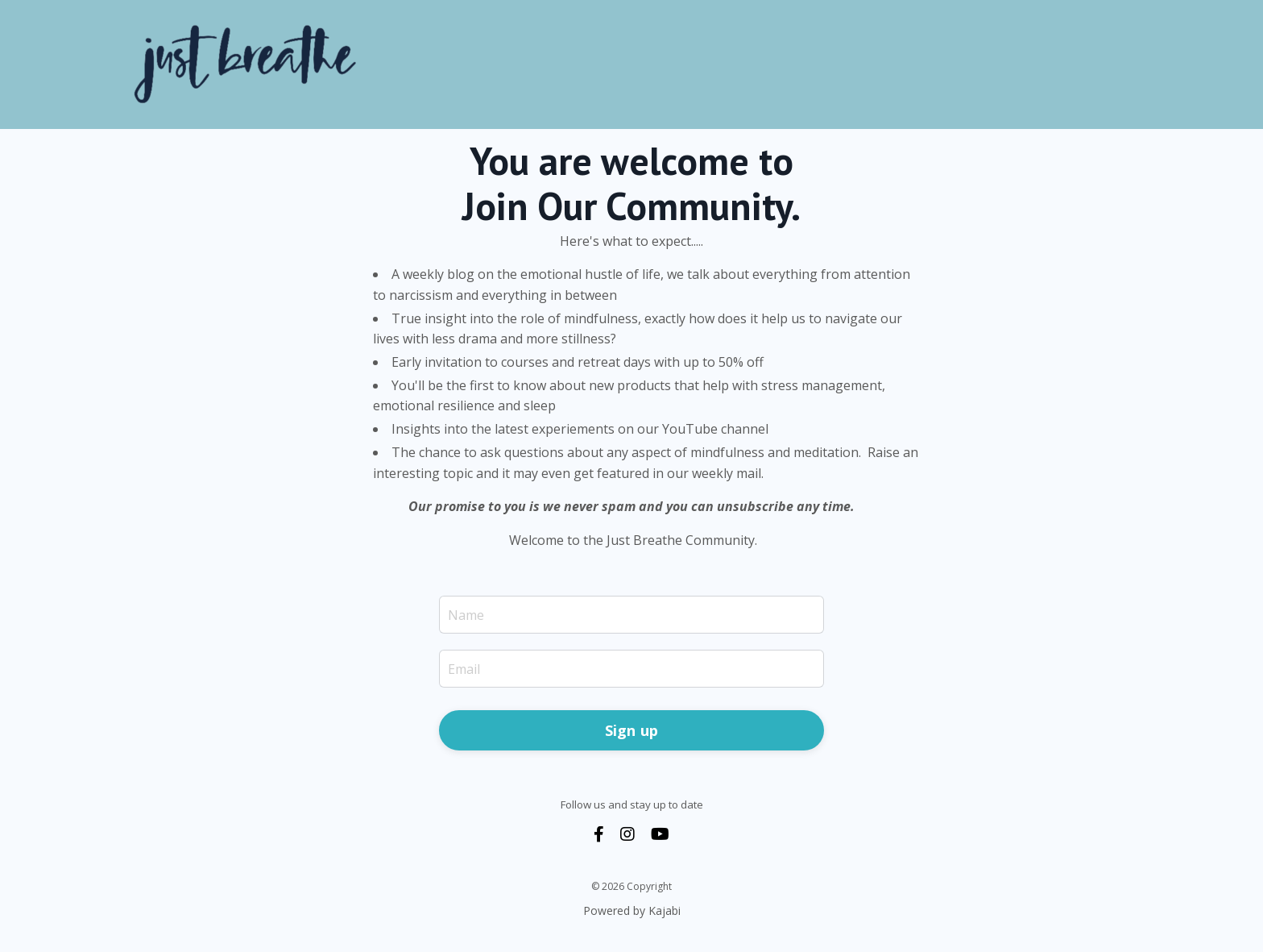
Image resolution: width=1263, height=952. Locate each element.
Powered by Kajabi (632, 910)
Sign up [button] (632, 730)
